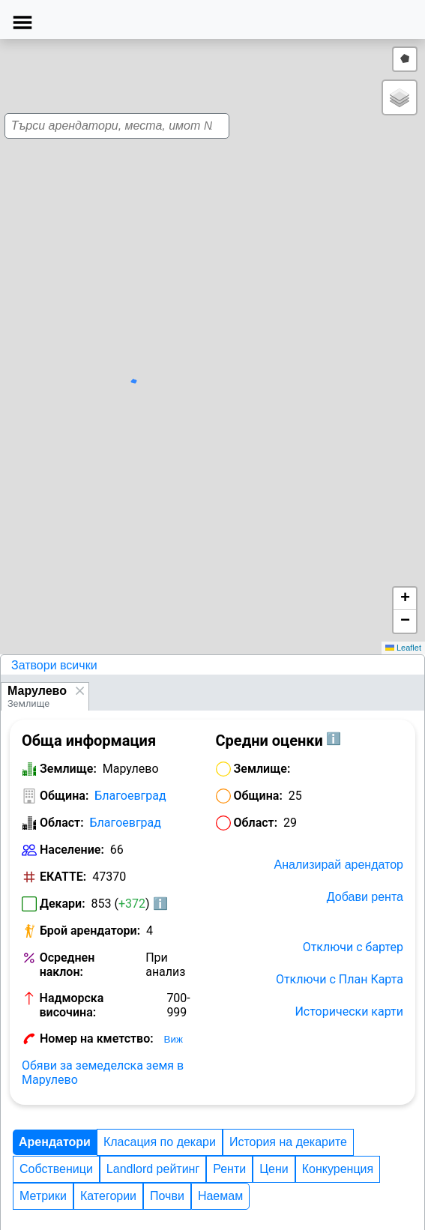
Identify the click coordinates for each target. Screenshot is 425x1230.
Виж (173, 1039)
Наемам (220, 1196)
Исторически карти (349, 1011)
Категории (108, 1196)
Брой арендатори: (90, 930)
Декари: (62, 903)
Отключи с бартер (353, 947)
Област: (62, 823)
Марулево (37, 690)
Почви (167, 1196)
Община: (64, 796)
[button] (206, 362)
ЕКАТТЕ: (63, 876)
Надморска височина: (72, 1005)
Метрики (43, 1196)
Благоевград (130, 796)
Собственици (56, 1169)
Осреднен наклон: (67, 964)
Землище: (68, 769)
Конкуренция (337, 1169)
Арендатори (55, 1142)
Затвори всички (54, 665)
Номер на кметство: (97, 1038)
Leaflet (403, 647)
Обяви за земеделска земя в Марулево (103, 1072)
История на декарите (288, 1142)
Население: (72, 849)
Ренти (229, 1169)
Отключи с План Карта (339, 979)
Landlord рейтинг (152, 1169)
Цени (274, 1169)
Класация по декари (159, 1142)
